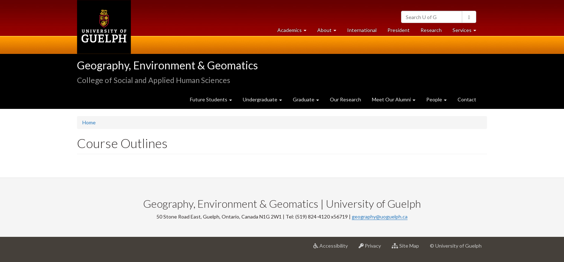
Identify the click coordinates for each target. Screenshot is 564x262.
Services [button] (467, 31)
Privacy (372, 248)
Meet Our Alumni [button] (393, 99)
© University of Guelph (456, 246)
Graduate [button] (306, 99)
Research (433, 31)
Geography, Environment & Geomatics (167, 65)
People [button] (436, 99)
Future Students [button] (211, 99)
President (398, 30)
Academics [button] (294, 31)
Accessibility (333, 248)
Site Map (408, 248)
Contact (467, 99)
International (362, 30)
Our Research (345, 99)
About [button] (329, 31)
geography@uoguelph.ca (380, 216)
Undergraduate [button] (262, 99)
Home (89, 122)
